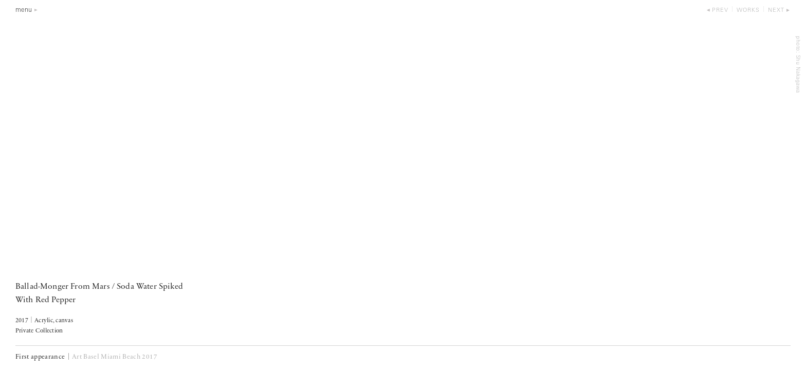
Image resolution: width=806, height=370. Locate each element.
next (776, 10)
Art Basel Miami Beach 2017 (114, 357)
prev (720, 10)
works (748, 10)
